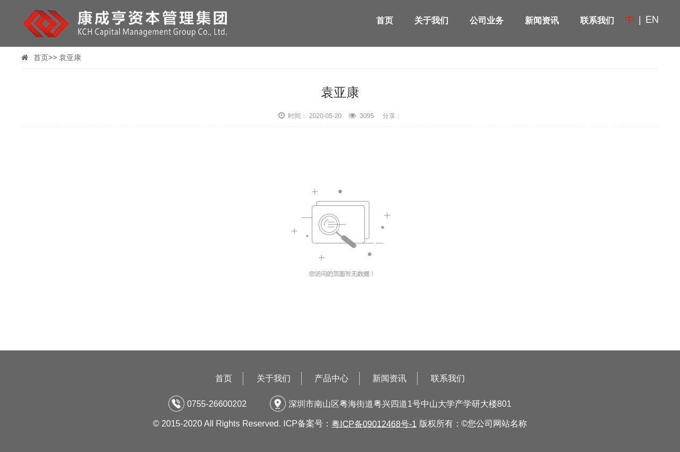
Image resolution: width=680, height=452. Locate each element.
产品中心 (331, 378)
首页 (384, 20)
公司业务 (487, 20)
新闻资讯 (542, 20)
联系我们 (597, 20)
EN (652, 19)
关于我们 (431, 20)
